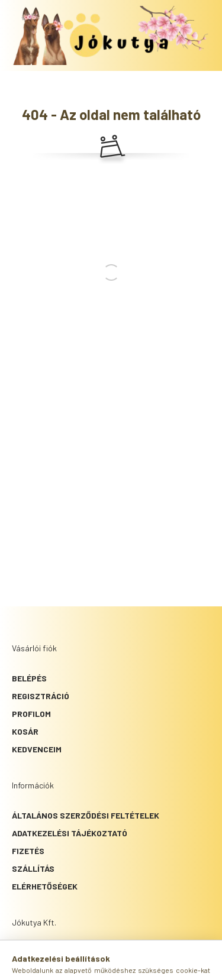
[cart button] (156, 959)
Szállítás (33, 868)
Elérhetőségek (45, 886)
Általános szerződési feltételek (85, 815)
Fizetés (28, 851)
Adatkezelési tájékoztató (69, 833)
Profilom (31, 714)
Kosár (25, 731)
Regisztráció (40, 696)
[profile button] (126, 959)
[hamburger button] (67, 959)
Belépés (29, 678)
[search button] (96, 959)
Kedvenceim (37, 749)
